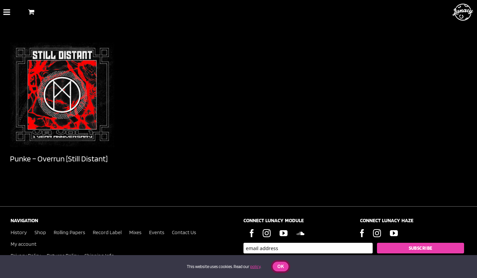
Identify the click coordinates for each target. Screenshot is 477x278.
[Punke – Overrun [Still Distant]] (62, 95)
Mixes (135, 232)
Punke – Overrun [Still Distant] (59, 158)
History (19, 232)
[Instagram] (267, 233)
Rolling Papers (69, 232)
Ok (280, 267)
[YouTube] (284, 233)
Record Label (107, 232)
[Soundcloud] (300, 233)
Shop (40, 232)
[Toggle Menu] (7, 12)
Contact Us (184, 232)
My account (23, 244)
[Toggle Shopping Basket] (31, 11)
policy (255, 266)
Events (156, 232)
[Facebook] (252, 233)
